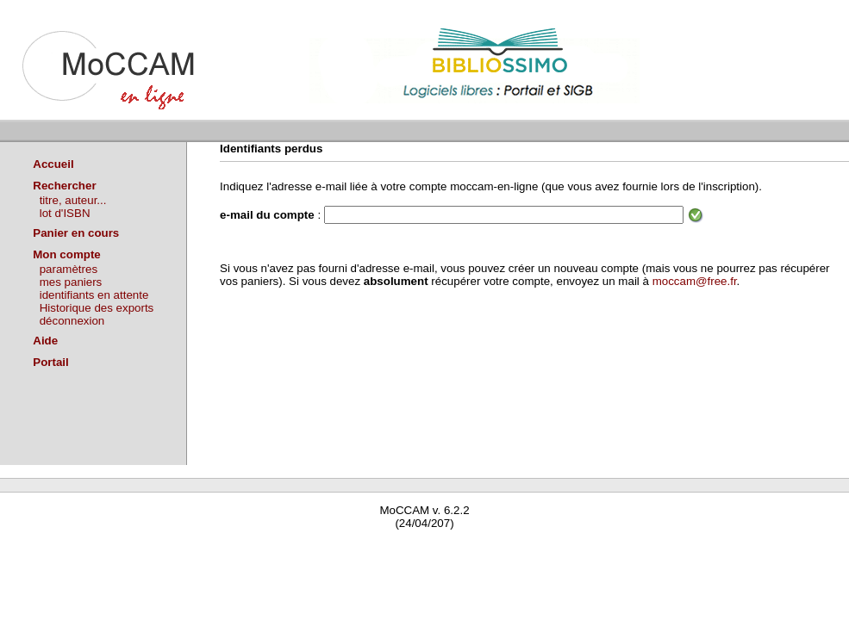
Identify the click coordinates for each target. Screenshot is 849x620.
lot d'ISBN (65, 213)
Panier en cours (76, 232)
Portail (50, 362)
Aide (45, 340)
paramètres (68, 269)
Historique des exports (97, 307)
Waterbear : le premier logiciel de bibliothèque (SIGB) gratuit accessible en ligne (203, 548)
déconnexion (72, 320)
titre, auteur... (73, 200)
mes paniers (71, 282)
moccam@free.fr (694, 281)
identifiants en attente (94, 294)
